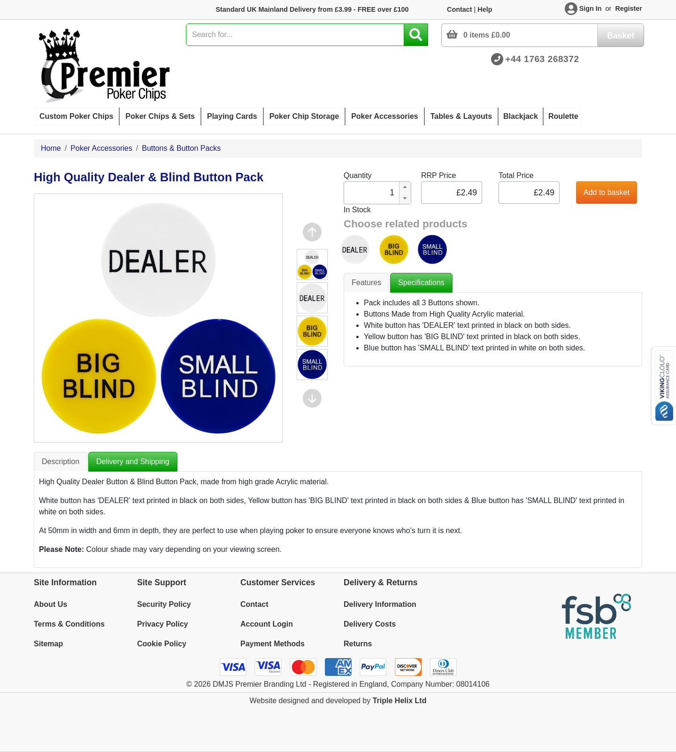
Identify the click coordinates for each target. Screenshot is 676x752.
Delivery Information (380, 604)
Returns (358, 644)
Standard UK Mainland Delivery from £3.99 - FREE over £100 (311, 9)
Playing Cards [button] (232, 116)
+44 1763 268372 (542, 59)
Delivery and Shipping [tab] (132, 461)
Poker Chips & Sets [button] (160, 116)
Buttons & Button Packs (181, 148)
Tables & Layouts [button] (461, 116)
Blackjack (520, 116)
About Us (50, 604)
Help (484, 9)
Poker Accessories (101, 148)
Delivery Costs (370, 624)
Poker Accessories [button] (384, 116)
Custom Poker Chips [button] (76, 116)
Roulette (563, 116)
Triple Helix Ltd (400, 701)
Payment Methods (272, 644)
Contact (459, 9)
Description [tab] (60, 461)
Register (628, 8)
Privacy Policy (162, 624)
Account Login (266, 624)
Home (51, 148)
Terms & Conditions (69, 624)
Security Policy (164, 604)
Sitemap (48, 644)
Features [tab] (366, 283)
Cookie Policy (161, 644)
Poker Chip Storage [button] (304, 116)
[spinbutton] (370, 192)
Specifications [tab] (421, 283)
